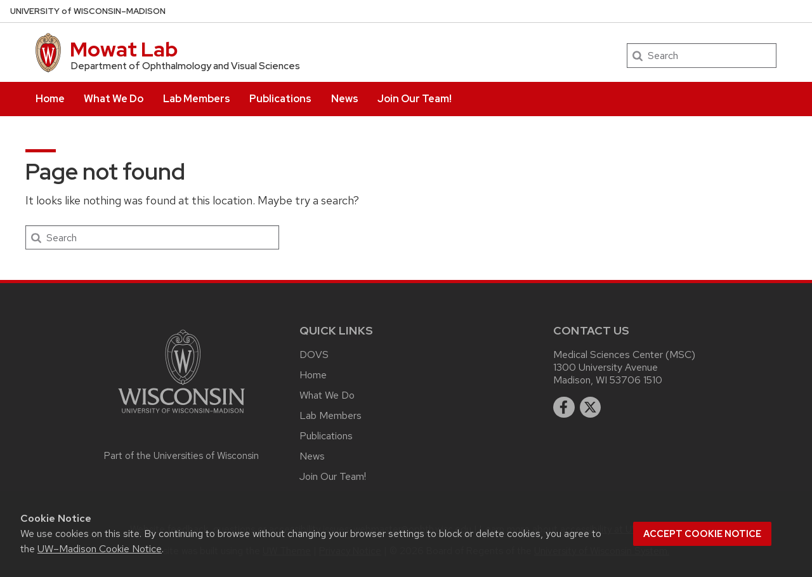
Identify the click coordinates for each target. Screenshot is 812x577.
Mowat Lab (124, 49)
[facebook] (564, 407)
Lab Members (196, 98)
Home (50, 98)
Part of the (181, 455)
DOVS (314, 354)
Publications (280, 98)
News (344, 98)
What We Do (113, 98)
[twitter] (590, 407)
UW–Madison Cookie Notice (99, 548)
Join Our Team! (414, 98)
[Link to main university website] (181, 415)
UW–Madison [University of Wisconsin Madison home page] (88, 11)
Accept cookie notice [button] (702, 533)
